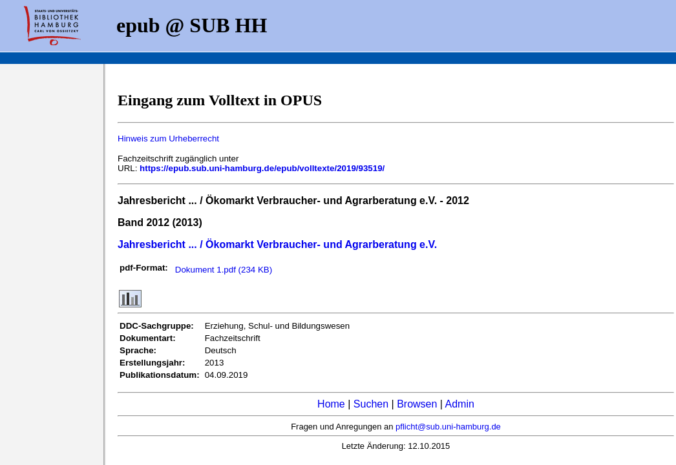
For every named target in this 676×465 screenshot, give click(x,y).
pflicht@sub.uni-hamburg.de (448, 426)
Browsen (417, 403)
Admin (459, 403)
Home (331, 403)
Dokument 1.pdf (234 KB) (223, 269)
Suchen (371, 403)
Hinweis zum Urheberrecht (168, 138)
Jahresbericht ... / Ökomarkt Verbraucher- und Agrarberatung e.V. (277, 244)
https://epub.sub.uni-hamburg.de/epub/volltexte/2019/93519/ (262, 168)
